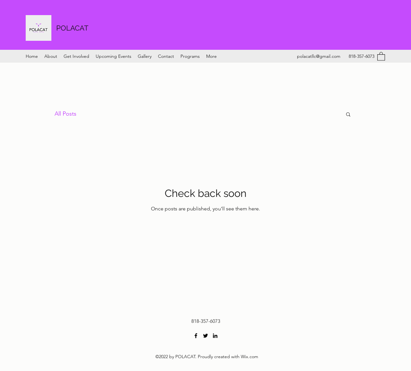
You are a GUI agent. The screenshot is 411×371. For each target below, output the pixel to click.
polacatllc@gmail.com (318, 56)
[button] (381, 56)
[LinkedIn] (215, 335)
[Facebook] (196, 335)
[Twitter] (205, 335)
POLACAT (72, 28)
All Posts (65, 113)
